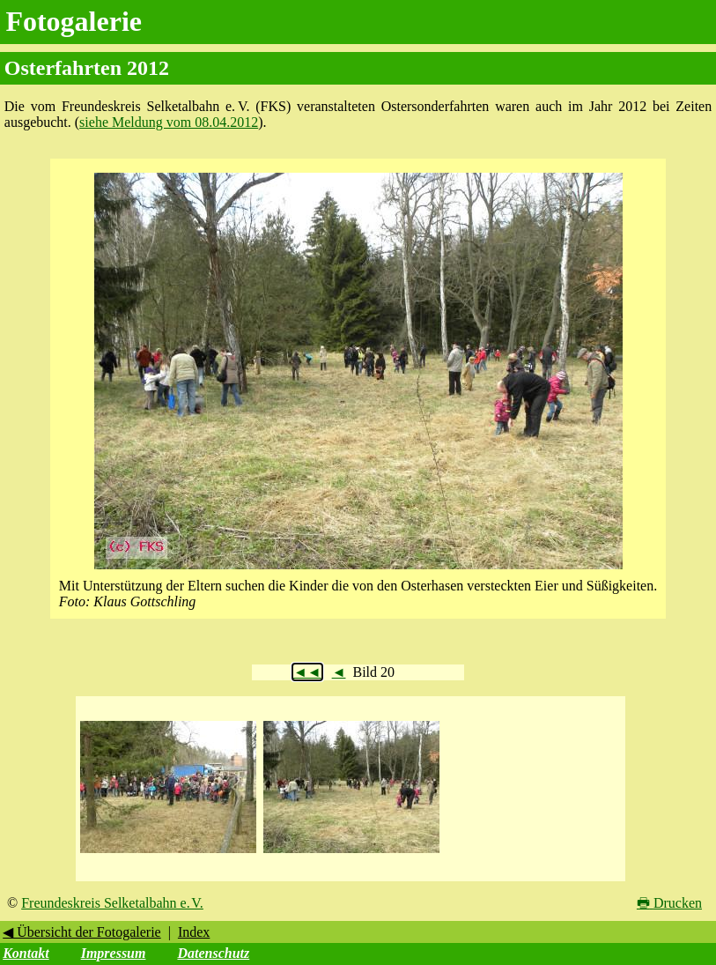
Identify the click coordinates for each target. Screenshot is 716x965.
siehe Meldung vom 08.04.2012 (168, 122)
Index (194, 931)
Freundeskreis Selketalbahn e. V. (112, 902)
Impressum (113, 953)
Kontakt (25, 953)
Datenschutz (213, 953)
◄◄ (307, 671)
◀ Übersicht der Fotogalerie (82, 931)
